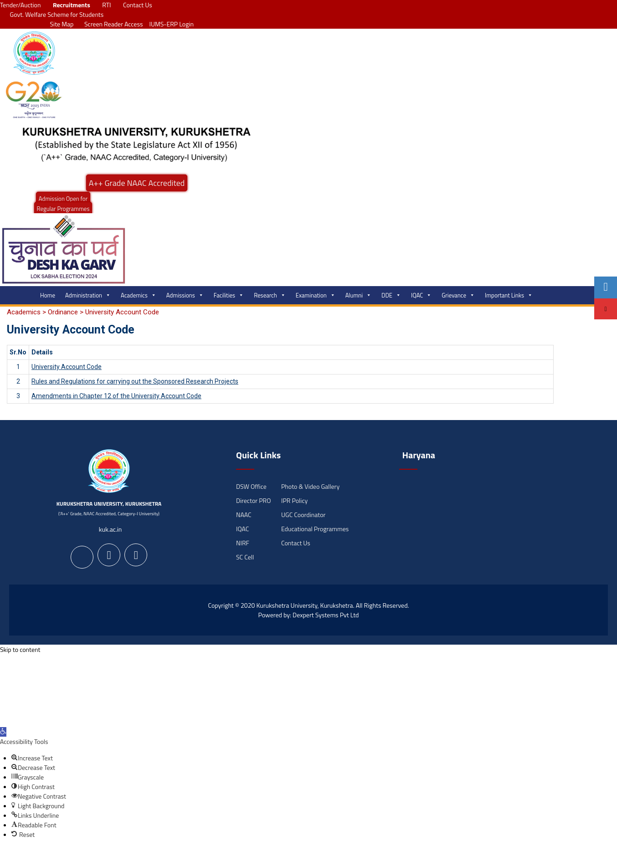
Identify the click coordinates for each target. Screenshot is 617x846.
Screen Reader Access (111, 24)
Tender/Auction (20, 5)
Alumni (358, 295)
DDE (391, 295)
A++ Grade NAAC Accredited (137, 183)
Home (47, 295)
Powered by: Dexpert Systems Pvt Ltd (308, 615)
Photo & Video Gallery (310, 486)
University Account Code (66, 366)
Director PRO (253, 500)
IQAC (421, 295)
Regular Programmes (63, 208)
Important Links (509, 295)
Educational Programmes (315, 528)
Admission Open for (63, 198)
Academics (138, 295)
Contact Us (137, 5)
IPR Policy (294, 500)
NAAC (244, 514)
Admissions (185, 295)
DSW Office (251, 486)
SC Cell (245, 557)
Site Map (59, 24)
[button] (3, 732)
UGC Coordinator (303, 514)
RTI (106, 5)
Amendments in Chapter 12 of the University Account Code (116, 396)
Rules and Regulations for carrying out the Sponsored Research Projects (134, 381)
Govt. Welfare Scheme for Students (57, 14)
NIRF (242, 543)
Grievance (458, 295)
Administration (88, 295)
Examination (315, 295)
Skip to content (20, 649)
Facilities (229, 295)
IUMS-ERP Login (171, 24)
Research (270, 295)
